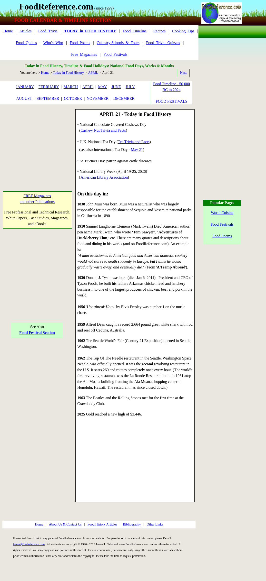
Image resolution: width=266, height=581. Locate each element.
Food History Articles (102, 524)
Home (8, 31)
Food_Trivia (48, 31)
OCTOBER (73, 98)
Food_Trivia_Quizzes (163, 43)
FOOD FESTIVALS (171, 101)
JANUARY (25, 87)
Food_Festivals (116, 54)
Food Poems (222, 236)
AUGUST (24, 98)
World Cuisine (222, 213)
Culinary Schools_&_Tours (118, 43)
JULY (130, 87)
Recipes (159, 31)
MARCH (71, 87)
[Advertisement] (37, 139)
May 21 (137, 150)
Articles (25, 31)
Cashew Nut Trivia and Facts (103, 130)
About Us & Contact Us (65, 524)
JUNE (116, 87)
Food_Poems (80, 43)
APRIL (93, 72)
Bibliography (132, 524)
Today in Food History (68, 72)
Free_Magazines (84, 54)
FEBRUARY (49, 87)
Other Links (155, 524)
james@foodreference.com (29, 544)
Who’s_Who (53, 43)
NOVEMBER (97, 98)
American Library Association (104, 177)
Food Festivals (222, 224)
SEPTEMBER (48, 98)
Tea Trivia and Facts (133, 142)
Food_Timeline (135, 31)
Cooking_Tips (183, 31)
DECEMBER (123, 98)
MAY (102, 87)
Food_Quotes (26, 43)
